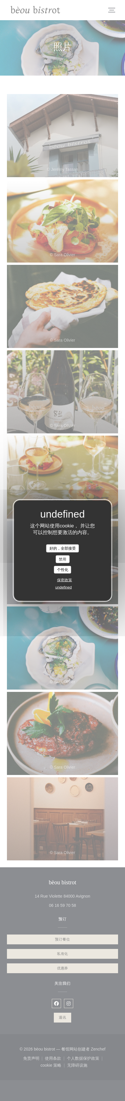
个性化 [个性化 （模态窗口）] (62, 570)
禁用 (62, 559)
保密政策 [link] (64, 580)
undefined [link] (63, 587)
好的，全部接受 (62, 548)
